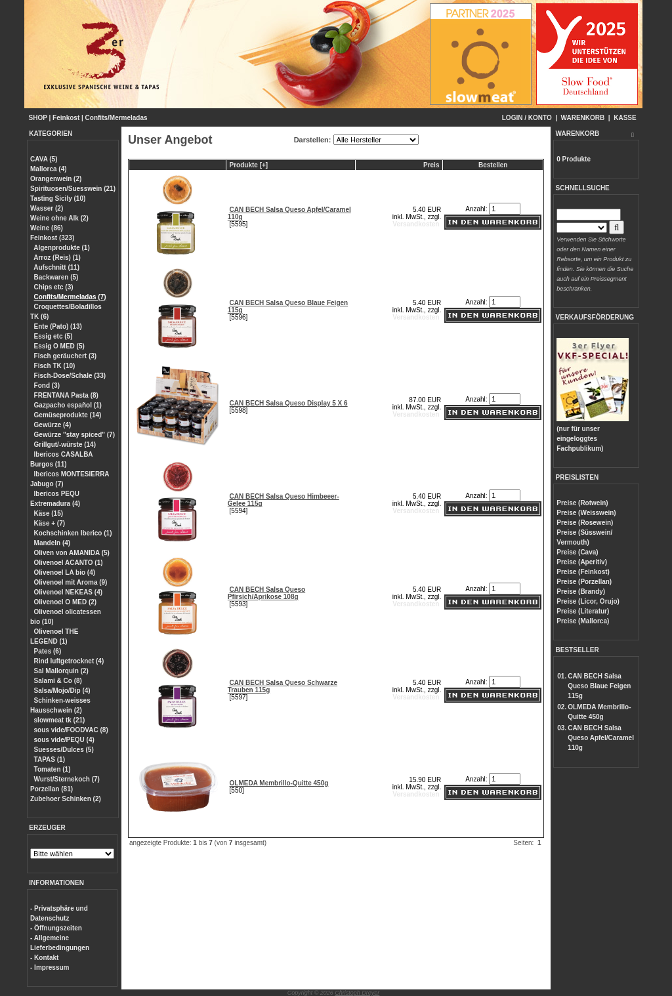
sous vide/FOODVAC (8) (71, 730)
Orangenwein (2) (55, 178)
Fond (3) (47, 385)
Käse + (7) (50, 523)
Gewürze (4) (53, 424)
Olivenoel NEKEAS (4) (68, 592)
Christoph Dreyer (357, 992)
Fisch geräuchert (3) (65, 356)
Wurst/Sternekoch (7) (67, 779)
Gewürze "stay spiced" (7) (74, 434)
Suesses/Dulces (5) (64, 749)
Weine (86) (46, 228)
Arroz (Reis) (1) (57, 257)
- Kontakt (44, 957)
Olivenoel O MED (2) (65, 602)
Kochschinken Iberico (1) (73, 533)
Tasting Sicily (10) (57, 198)
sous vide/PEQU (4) (64, 739)
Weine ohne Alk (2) (59, 218)
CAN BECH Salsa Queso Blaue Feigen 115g (599, 686)
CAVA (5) (43, 159)
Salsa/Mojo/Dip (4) (62, 690)
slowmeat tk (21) (59, 720)
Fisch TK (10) (54, 365)
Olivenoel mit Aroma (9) (71, 582)
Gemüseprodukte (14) (68, 415)
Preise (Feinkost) (583, 571)
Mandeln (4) (52, 543)
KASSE (625, 117)
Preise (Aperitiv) (581, 562)
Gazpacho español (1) (68, 405)
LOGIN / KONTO (527, 117)
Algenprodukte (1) (61, 247)
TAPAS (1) (49, 759)
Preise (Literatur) (582, 611)
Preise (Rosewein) (584, 522)
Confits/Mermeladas (116, 117)
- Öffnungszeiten (56, 928)
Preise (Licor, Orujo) (588, 601)
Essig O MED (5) (59, 346)
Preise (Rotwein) (582, 503)
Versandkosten (415, 224)
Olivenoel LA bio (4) (65, 572)
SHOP (38, 117)
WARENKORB (583, 117)
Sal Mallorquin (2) (61, 670)
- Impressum (49, 967)
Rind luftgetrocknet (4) (69, 661)
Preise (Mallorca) (582, 621)
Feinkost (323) (52, 237)
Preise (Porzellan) (584, 581)
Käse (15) (48, 513)
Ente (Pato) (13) (58, 326)
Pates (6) (48, 651)
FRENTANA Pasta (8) (66, 395)
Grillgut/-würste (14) (65, 444)
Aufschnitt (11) (56, 267)
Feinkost (65, 117)
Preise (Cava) (577, 552)
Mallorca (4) (48, 169)
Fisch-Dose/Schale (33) (70, 375)
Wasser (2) (46, 208)
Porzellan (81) (51, 789)
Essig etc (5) (53, 336)
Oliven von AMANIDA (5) (72, 552)
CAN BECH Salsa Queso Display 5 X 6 (289, 403)
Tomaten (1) (52, 769)
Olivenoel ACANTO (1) (68, 562)
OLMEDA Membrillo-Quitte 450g (279, 783)
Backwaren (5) (56, 277)
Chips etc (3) (54, 287)
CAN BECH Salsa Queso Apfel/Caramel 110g (601, 737)
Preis (431, 165)
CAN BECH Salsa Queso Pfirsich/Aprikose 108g (266, 593)
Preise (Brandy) (580, 591)
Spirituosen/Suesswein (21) (73, 188)
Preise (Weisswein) (586, 512)
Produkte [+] (249, 165)
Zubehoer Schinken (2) (65, 798)
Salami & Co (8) (58, 680)
